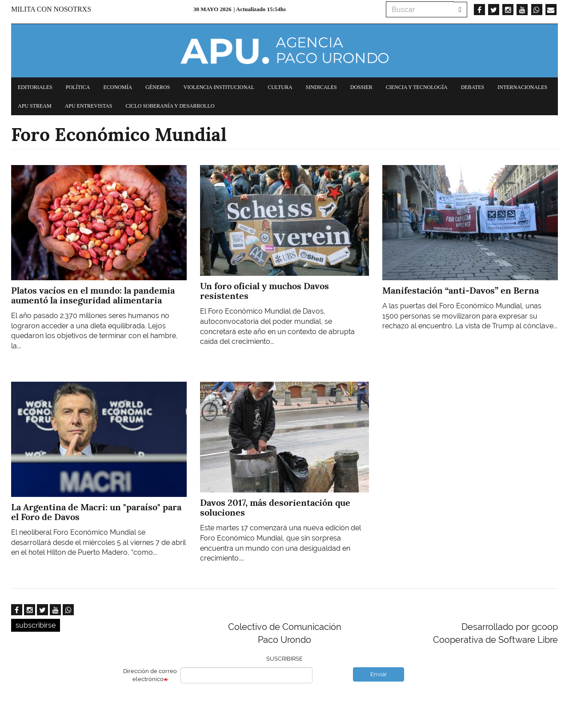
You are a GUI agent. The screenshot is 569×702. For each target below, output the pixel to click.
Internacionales (522, 87)
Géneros (157, 87)
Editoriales (35, 87)
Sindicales (321, 87)
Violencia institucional (218, 87)
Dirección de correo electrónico (150, 675)
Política (78, 87)
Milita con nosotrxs (51, 9)
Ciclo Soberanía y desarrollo (169, 106)
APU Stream (35, 106)
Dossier (361, 87)
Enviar (378, 674)
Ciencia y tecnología (417, 87)
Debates (473, 87)
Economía (117, 87)
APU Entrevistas (88, 106)
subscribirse (36, 625)
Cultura (280, 87)
